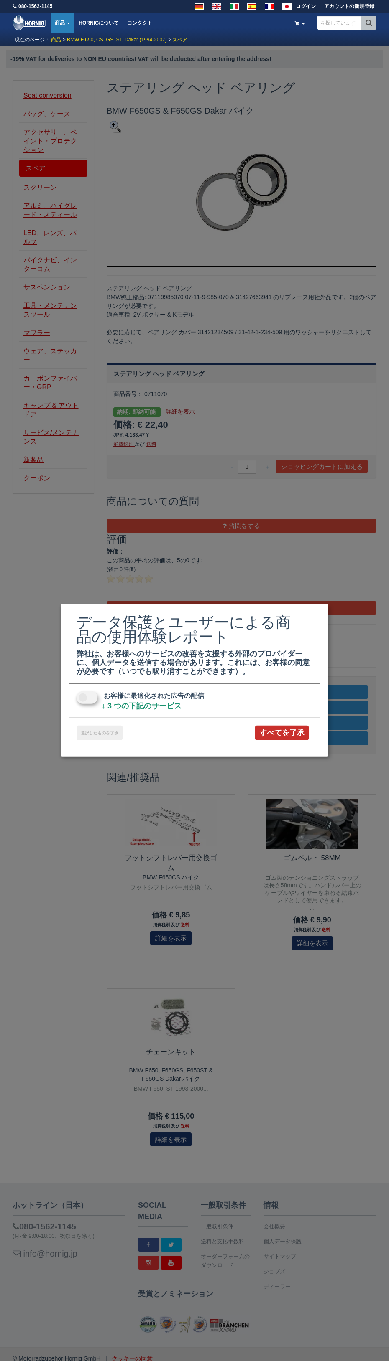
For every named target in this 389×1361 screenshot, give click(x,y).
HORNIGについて (99, 23)
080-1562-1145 (35, 6)
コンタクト (139, 23)
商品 (62, 23)
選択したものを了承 (99, 733)
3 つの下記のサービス (142, 706)
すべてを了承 (282, 733)
